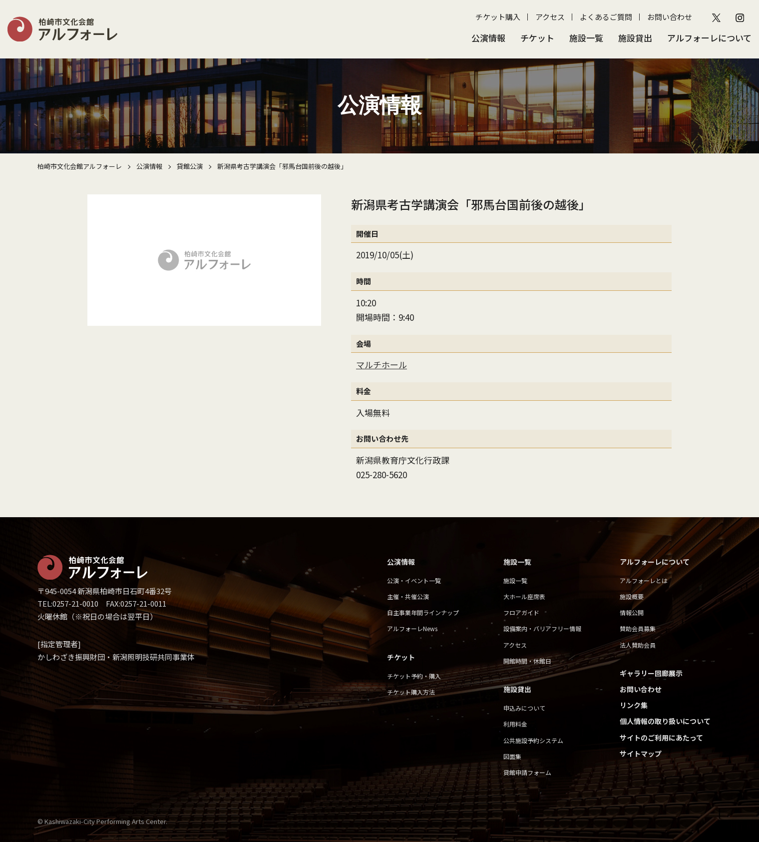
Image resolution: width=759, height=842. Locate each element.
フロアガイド (521, 612)
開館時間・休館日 (527, 661)
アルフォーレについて (709, 37)
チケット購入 (497, 16)
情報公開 (632, 612)
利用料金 (515, 724)
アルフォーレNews (412, 628)
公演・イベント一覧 (414, 580)
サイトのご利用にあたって (661, 738)
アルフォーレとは (644, 580)
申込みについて (524, 708)
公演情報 (488, 37)
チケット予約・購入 (414, 676)
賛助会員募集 (638, 628)
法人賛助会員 (638, 645)
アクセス (550, 16)
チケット (537, 37)
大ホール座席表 (524, 596)
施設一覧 (586, 37)
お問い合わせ (669, 16)
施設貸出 (635, 37)
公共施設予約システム (533, 740)
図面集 (512, 756)
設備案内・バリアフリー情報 (542, 628)
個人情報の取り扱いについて (665, 721)
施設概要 (632, 596)
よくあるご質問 (606, 16)
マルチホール (381, 364)
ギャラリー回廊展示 (651, 673)
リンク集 (634, 705)
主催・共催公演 (408, 596)
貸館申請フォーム (527, 772)
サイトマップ (641, 754)
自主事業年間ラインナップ (423, 612)
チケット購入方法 (411, 692)
